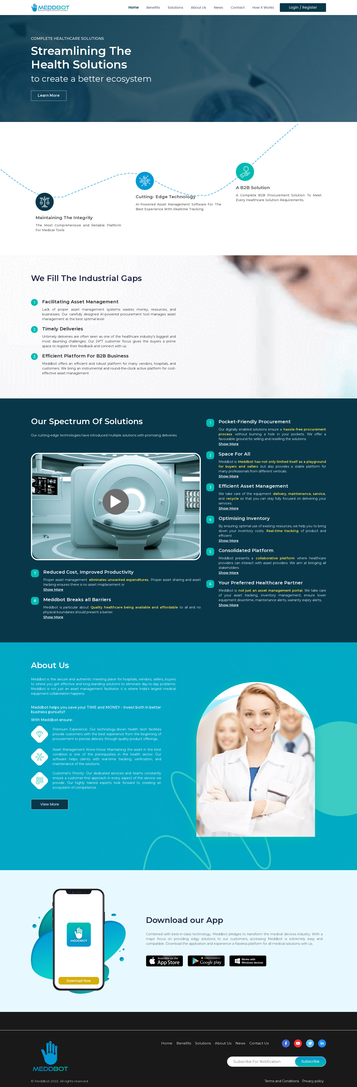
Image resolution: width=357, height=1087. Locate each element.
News (218, 7)
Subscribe (310, 1061)
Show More (53, 589)
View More (49, 804)
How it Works (263, 7)
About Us (198, 7)
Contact (238, 7)
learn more (50, 95)
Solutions (175, 7)
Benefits (153, 7)
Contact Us (259, 1043)
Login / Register (303, 7)
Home (133, 7)
